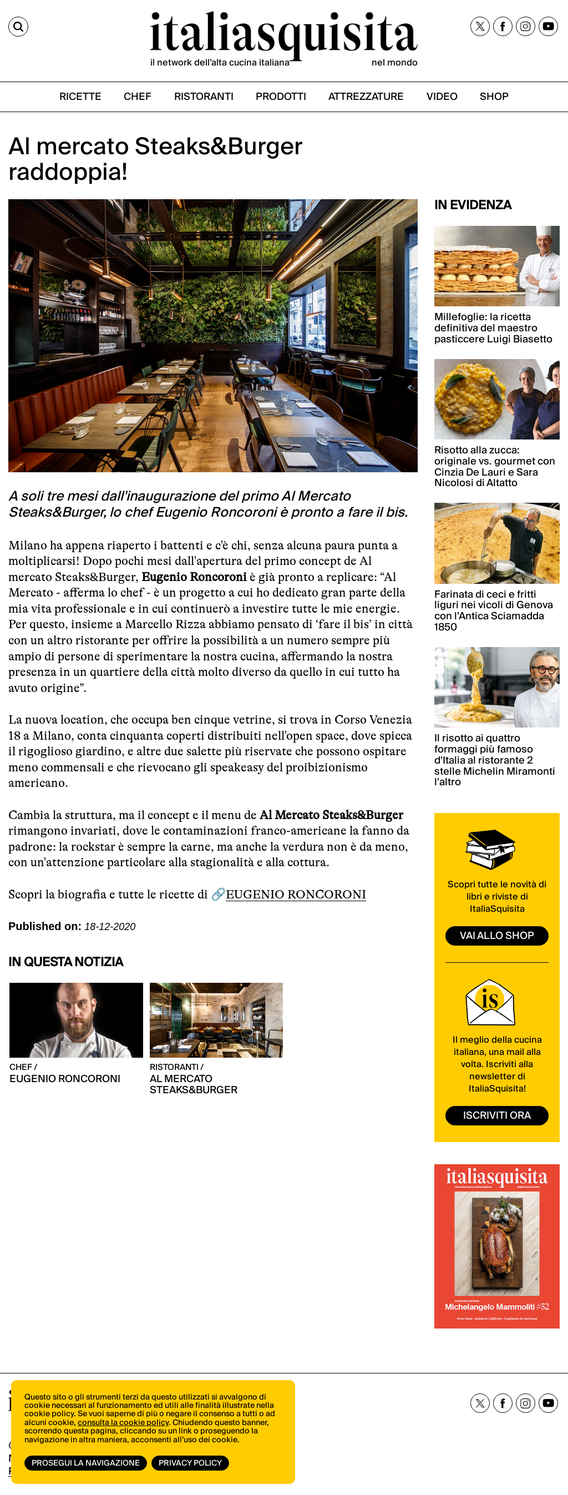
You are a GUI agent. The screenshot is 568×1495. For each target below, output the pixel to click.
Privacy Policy (190, 1463)
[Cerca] (18, 27)
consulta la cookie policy (123, 1423)
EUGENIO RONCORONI (296, 894)
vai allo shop (497, 936)
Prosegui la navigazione (86, 1463)
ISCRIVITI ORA (497, 1115)
